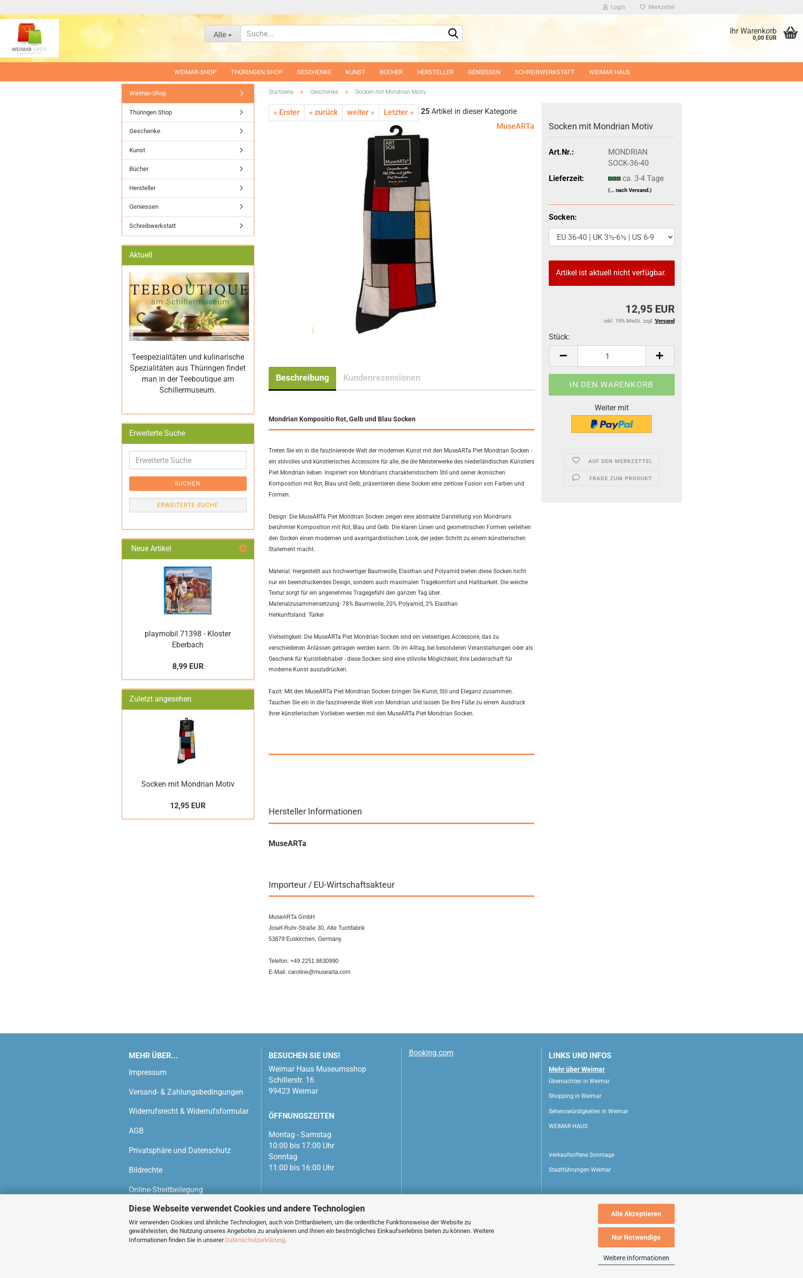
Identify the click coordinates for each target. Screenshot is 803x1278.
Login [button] (614, 7)
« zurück (323, 112)
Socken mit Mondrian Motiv (188, 784)
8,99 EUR (188, 666)
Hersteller (435, 72)
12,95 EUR (187, 805)
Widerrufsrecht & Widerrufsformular (189, 1111)
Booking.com (431, 1052)
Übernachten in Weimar (579, 1081)
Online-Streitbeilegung (166, 1189)
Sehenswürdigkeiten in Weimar (588, 1111)
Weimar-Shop (195, 72)
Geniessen (484, 72)
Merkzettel (657, 7)
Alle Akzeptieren (636, 1214)
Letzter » (399, 112)
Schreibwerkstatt (545, 72)
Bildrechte (145, 1170)
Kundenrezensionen (381, 378)
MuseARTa (515, 126)
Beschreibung (302, 378)
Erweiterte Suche (187, 505)
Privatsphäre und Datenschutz (180, 1150)
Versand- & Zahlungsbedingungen (186, 1092)
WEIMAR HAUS (609, 72)
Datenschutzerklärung (255, 1240)
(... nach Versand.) (630, 190)
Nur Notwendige (636, 1237)
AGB (136, 1130)
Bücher (391, 72)
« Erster (286, 112)
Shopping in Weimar (575, 1096)
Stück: (559, 336)
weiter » (360, 112)
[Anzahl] (611, 356)
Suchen (188, 483)
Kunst (355, 72)
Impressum (148, 1072)
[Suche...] (222, 33)
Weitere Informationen (636, 1258)
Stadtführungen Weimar (580, 1169)
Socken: (563, 217)
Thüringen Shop (257, 72)
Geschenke (314, 72)
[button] (563, 356)
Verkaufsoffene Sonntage (581, 1155)
